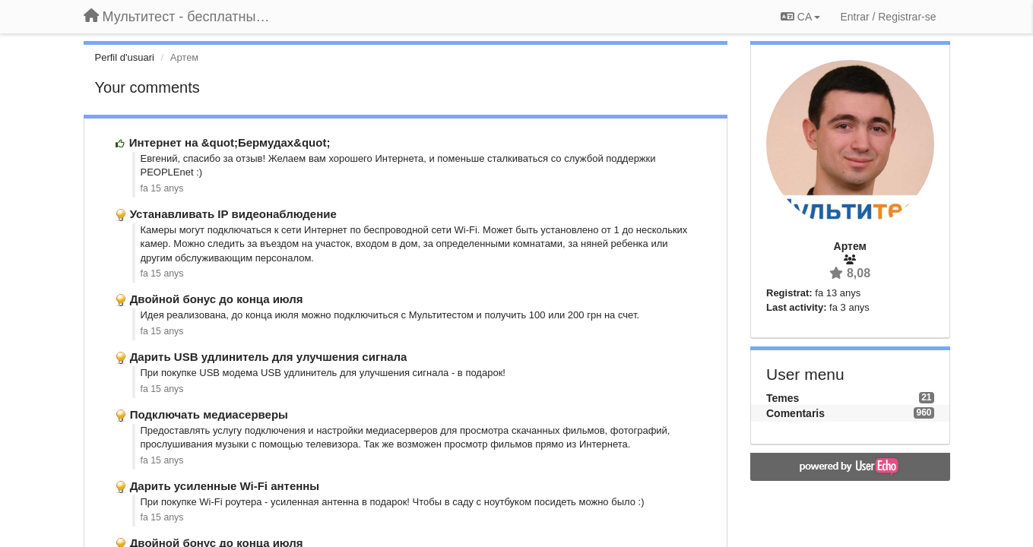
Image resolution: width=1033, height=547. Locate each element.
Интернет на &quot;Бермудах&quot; (230, 142)
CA (800, 17)
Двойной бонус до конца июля (216, 298)
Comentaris (795, 413)
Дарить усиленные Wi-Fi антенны (225, 485)
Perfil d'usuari (124, 57)
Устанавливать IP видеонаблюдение (233, 213)
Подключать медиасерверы (209, 414)
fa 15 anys (162, 188)
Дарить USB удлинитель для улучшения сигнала (268, 356)
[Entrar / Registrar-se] (888, 17)
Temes (782, 398)
